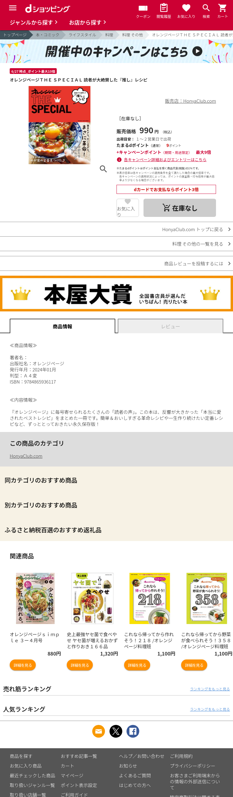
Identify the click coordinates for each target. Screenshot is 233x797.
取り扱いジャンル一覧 (32, 785)
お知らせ (128, 765)
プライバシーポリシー (192, 765)
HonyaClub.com (26, 456)
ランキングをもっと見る (210, 688)
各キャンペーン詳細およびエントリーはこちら (165, 159)
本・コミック (47, 35)
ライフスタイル (82, 35)
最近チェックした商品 (32, 775)
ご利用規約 (181, 756)
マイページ (72, 775)
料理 (109, 35)
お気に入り (126, 211)
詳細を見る (23, 665)
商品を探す (21, 756)
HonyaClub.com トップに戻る (192, 229)
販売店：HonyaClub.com (190, 101)
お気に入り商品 (26, 765)
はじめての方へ (135, 785)
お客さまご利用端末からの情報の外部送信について (195, 781)
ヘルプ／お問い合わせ (141, 756)
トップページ (15, 35)
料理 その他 (132, 35)
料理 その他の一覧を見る (197, 243)
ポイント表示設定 (79, 785)
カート (67, 765)
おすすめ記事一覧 (79, 756)
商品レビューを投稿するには (193, 263)
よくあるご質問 (135, 775)
